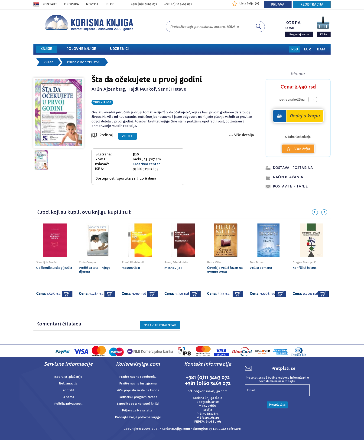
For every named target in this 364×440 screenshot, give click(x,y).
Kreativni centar (146, 164)
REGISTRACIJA (311, 5)
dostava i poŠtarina (293, 168)
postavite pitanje (290, 186)
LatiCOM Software (227, 429)
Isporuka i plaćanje (68, 377)
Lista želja (298, 149)
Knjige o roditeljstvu (83, 62)
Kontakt (49, 4)
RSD (294, 49)
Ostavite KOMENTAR (160, 325)
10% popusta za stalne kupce (138, 390)
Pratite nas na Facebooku (137, 377)
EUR (307, 49)
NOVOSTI (92, 4)
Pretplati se (277, 404)
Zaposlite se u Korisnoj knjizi (138, 404)
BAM (321, 49)
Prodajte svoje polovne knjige (138, 417)
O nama (68, 397)
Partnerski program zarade (137, 397)
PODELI (127, 136)
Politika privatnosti (68, 404)
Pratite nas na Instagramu (138, 383)
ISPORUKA (71, 4)
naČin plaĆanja (288, 177)
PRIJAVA (277, 5)
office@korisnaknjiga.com (208, 391)
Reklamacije (68, 383)
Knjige (48, 62)
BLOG (110, 4)
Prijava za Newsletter (138, 410)
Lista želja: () (249, 3)
